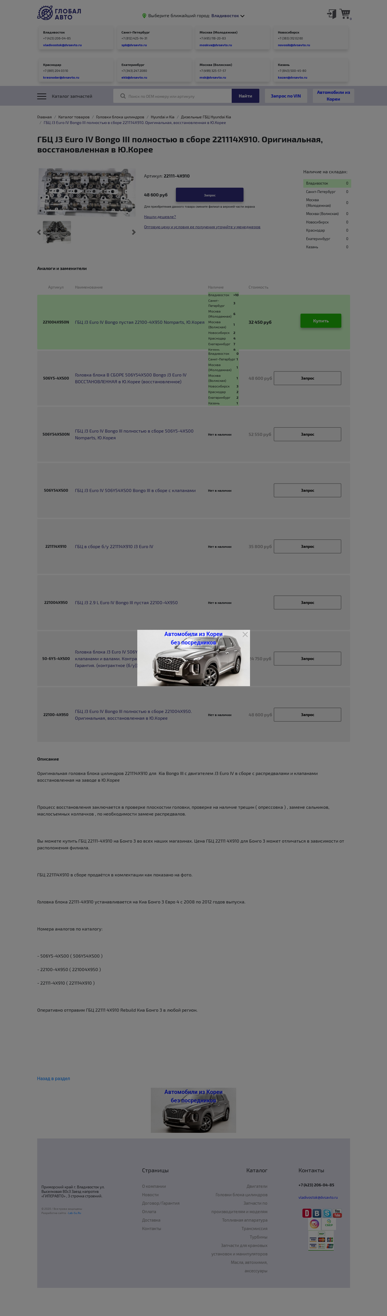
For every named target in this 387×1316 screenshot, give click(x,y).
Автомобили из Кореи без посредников (193, 638)
